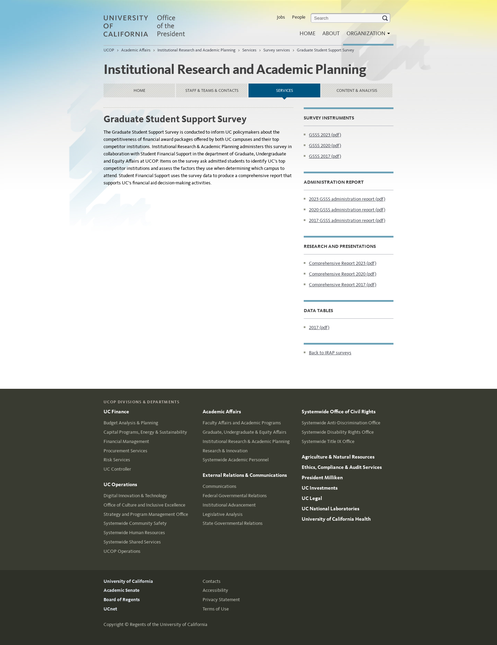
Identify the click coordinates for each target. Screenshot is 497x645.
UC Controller (117, 469)
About (331, 33)
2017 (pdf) (319, 327)
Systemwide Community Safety (135, 523)
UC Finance (116, 411)
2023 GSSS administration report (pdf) (347, 199)
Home (307, 33)
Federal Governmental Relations (235, 496)
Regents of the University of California (168, 624)
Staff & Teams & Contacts (211, 90)
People (298, 17)
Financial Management (126, 441)
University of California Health (336, 519)
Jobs (281, 17)
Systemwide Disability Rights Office (338, 432)
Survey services (276, 50)
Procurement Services (125, 451)
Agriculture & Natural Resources (338, 457)
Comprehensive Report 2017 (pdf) (342, 285)
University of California (128, 581)
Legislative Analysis (223, 514)
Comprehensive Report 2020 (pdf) (342, 274)
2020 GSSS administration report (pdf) (347, 210)
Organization (366, 35)
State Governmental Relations (233, 523)
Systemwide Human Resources (134, 533)
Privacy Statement (221, 600)
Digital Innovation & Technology (135, 496)
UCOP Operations (122, 551)
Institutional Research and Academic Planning (196, 50)
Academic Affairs (135, 50)
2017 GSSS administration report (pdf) (347, 220)
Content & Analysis (357, 90)
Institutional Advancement (229, 505)
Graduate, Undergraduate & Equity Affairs (244, 432)
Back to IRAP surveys (330, 353)
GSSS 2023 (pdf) (325, 135)
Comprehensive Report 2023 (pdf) (342, 263)
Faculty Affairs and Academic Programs (242, 423)
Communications (219, 486)
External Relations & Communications (245, 475)
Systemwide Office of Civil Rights (339, 411)
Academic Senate (121, 590)
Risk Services (117, 460)
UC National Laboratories (330, 509)
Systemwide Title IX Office (328, 441)
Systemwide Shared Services (132, 542)
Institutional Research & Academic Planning (246, 441)
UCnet (110, 609)
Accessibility (215, 590)
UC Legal (312, 498)
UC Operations (120, 484)
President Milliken (322, 477)
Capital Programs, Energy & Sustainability (145, 432)
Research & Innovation (225, 451)
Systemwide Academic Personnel (236, 460)
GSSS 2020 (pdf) (325, 145)
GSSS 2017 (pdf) (325, 156)
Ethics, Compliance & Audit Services (342, 467)
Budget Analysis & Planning (131, 423)
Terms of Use (216, 609)
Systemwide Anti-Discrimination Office (341, 423)
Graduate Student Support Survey (325, 50)
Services (249, 50)
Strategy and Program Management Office (146, 514)
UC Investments (320, 488)
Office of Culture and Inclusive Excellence (144, 505)
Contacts (212, 581)
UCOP (109, 50)
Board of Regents (122, 600)
